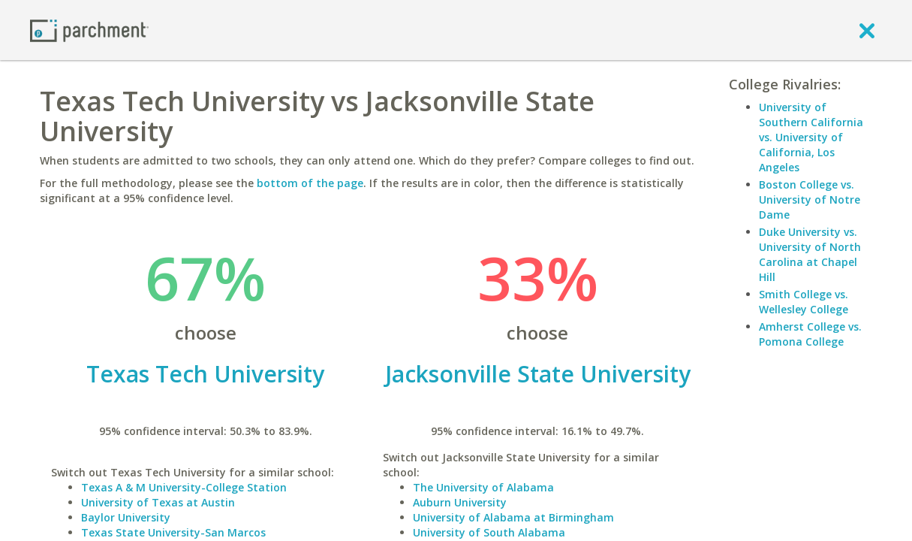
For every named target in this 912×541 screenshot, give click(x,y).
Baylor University (125, 517)
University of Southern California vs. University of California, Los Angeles (811, 137)
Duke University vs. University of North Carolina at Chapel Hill (810, 254)
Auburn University (460, 502)
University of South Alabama (489, 532)
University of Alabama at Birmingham (513, 517)
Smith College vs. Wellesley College (803, 301)
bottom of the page (310, 183)
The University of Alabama (483, 487)
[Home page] (89, 30)
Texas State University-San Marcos (173, 532)
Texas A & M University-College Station (184, 487)
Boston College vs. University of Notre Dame (809, 199)
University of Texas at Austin (158, 502)
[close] (867, 30)
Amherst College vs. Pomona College (810, 334)
